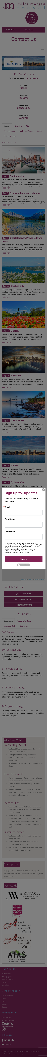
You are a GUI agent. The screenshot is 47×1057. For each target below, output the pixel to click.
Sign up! (23, 559)
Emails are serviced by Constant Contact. (17, 552)
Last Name (10, 531)
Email (7, 507)
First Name (10, 519)
